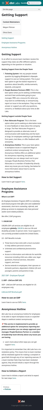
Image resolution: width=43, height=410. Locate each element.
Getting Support (8, 38)
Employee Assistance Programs (13, 43)
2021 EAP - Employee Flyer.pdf (13, 275)
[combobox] (34, 3)
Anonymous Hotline (9, 47)
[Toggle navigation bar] (3, 3)
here (23, 182)
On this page (8, 9)
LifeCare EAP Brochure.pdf (12, 292)
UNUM (20, 228)
